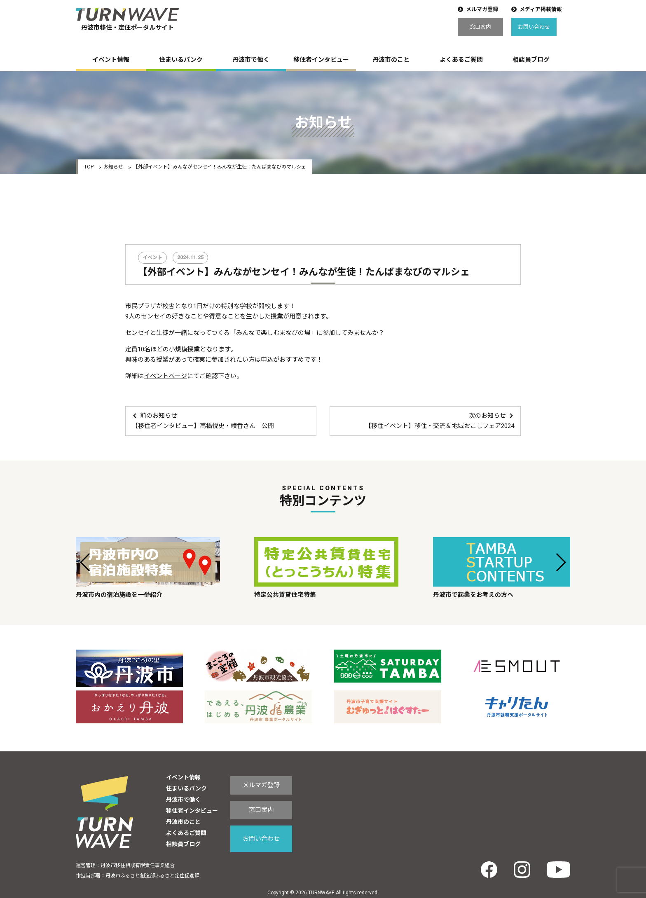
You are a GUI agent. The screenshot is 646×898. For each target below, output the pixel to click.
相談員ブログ (531, 59)
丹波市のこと (391, 59)
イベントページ (165, 376)
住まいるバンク (181, 59)
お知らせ (113, 167)
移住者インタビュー (321, 59)
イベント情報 (110, 59)
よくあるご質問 (461, 59)
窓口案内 (480, 27)
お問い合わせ (534, 27)
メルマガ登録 (482, 9)
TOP (89, 167)
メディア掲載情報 (541, 9)
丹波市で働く (250, 59)
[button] (85, 562)
